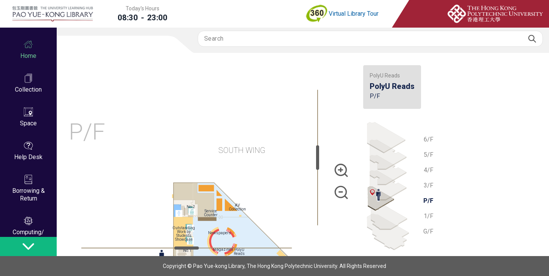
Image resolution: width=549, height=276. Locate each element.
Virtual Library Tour (342, 13)
